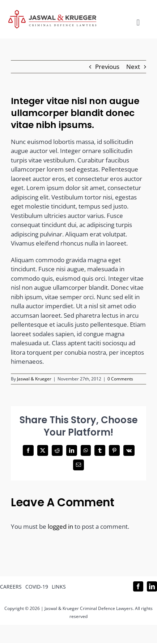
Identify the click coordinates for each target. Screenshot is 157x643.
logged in (60, 526)
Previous (107, 66)
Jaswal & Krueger (34, 379)
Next (133, 66)
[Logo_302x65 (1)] (52, 13)
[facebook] (138, 586)
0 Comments (120, 379)
